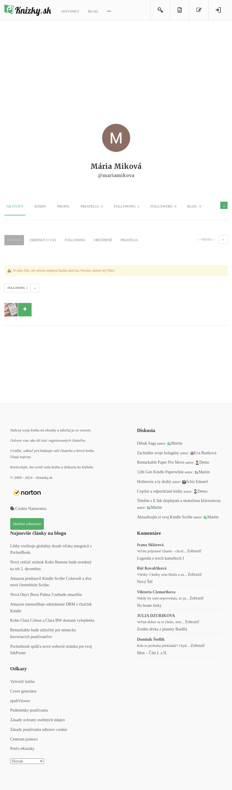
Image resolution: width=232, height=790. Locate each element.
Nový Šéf (144, 581)
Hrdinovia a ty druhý (154, 480)
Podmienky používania (29, 709)
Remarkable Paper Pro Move (160, 461)
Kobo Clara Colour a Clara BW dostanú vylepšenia (52, 619)
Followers (146, 207)
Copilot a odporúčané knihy (160, 490)
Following (112, 207)
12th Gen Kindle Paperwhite (160, 471)
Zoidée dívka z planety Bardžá (162, 628)
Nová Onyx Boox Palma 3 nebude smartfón (46, 594)
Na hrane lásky (149, 604)
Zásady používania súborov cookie (38, 728)
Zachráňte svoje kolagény (158, 452)
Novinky (70, 11)
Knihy (36, 207)
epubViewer (20, 700)
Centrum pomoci (24, 738)
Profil (55, 207)
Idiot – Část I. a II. (152, 652)
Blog (93, 11)
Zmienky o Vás (39, 239)
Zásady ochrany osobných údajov (37, 719)
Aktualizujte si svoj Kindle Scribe (165, 516)
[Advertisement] (116, 70)
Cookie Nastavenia (28, 507)
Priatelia (80, 207)
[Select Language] (27, 760)
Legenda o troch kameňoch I (160, 557)
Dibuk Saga (146, 442)
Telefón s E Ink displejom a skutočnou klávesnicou (179, 500)
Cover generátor (23, 690)
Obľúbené (94, 239)
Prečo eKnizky (22, 748)
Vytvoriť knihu (22, 680)
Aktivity (13, 207)
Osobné (13, 239)
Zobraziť (194, 550)
